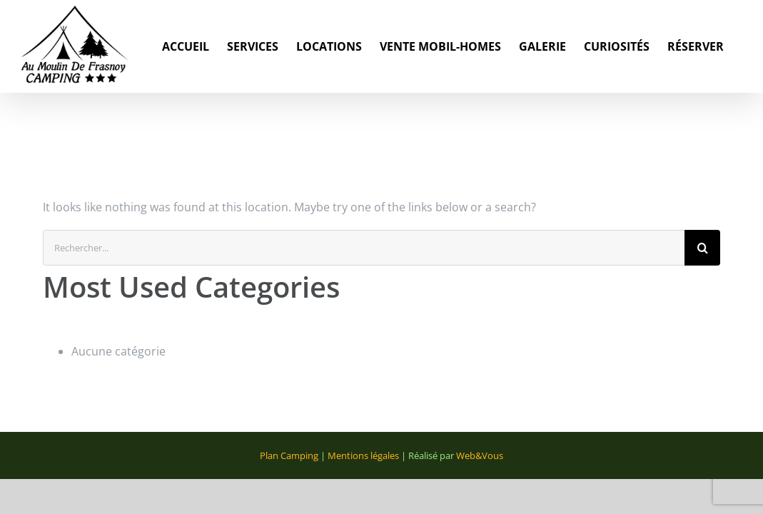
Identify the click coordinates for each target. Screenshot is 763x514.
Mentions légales (363, 455)
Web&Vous (479, 455)
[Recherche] (702, 248)
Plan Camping (289, 455)
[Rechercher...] (363, 248)
